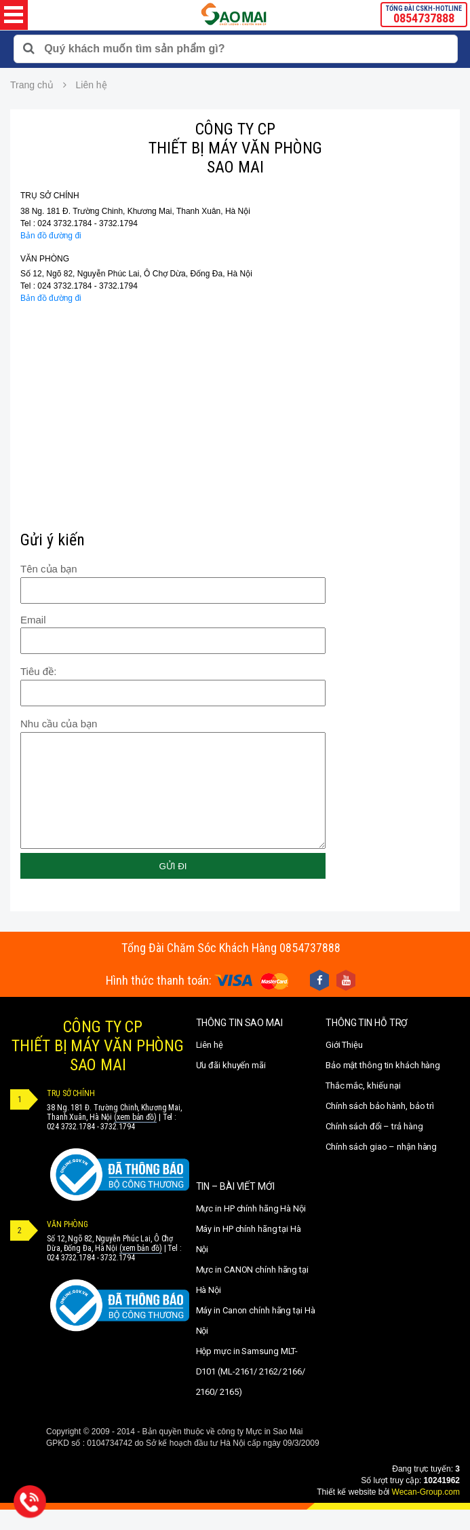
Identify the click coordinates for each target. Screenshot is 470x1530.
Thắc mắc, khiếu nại (363, 1106)
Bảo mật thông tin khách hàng (383, 1085)
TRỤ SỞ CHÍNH (49, 195)
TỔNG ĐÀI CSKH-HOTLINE (424, 15)
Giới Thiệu (344, 1065)
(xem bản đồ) (135, 1137)
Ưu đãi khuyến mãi (231, 1085)
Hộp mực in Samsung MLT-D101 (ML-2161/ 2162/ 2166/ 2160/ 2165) (250, 1391)
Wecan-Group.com (426, 1512)
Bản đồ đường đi (50, 235)
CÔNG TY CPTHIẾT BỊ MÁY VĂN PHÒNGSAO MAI (98, 1066)
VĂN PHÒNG (44, 258)
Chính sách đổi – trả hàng (374, 1147)
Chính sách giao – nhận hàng (381, 1167)
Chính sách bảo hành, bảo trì (380, 1126)
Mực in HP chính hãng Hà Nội (251, 1229)
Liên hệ (209, 1065)
